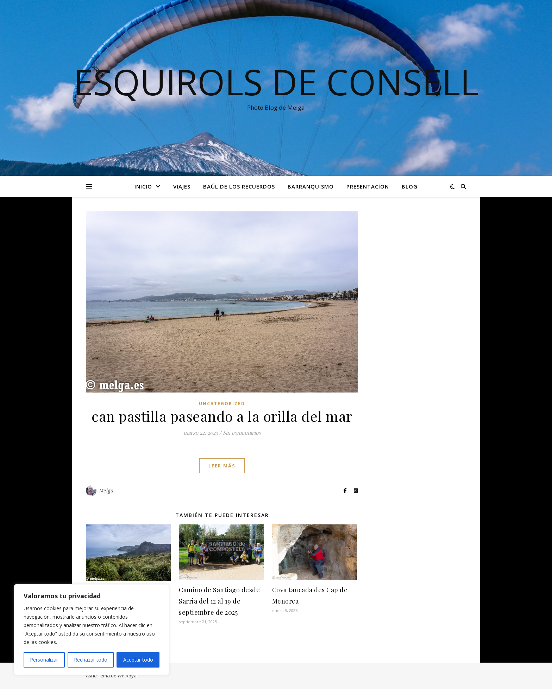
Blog (410, 186)
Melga (106, 490)
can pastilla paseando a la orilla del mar (222, 416)
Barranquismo (311, 186)
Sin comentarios (242, 432)
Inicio (143, 186)
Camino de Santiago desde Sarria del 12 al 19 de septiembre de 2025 (219, 601)
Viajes (181, 186)
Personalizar (44, 659)
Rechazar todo (90, 659)
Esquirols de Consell (276, 81)
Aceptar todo (138, 659)
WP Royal (128, 675)
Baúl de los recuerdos (239, 186)
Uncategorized (222, 404)
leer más (222, 465)
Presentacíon (367, 186)
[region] (91, 629)
